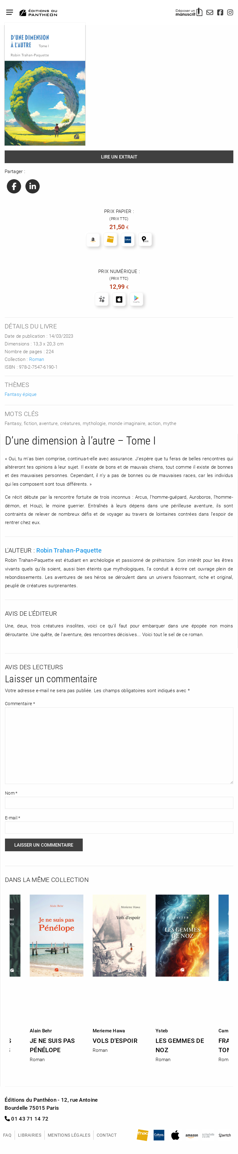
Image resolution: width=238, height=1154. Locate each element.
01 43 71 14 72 (27, 1118)
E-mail (12, 818)
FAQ (7, 1135)
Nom (11, 793)
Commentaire (20, 703)
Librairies (29, 1135)
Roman (36, 359)
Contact (107, 1135)
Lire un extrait (119, 157)
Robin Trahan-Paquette (69, 550)
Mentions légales (69, 1135)
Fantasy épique (21, 394)
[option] (119, 972)
